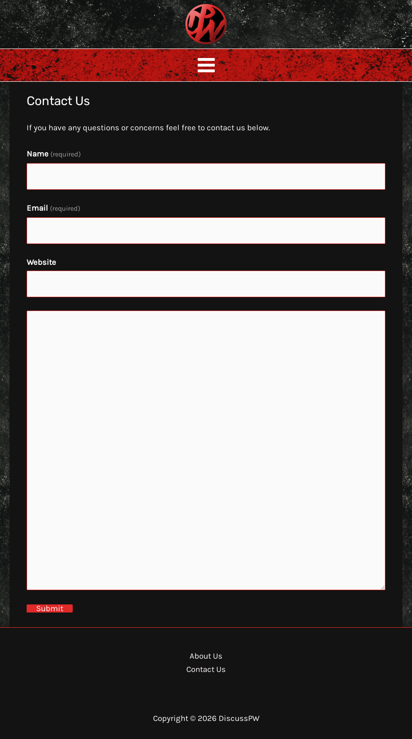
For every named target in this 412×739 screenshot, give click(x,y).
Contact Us (206, 669)
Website (41, 262)
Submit (49, 608)
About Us (206, 656)
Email (53, 208)
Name (54, 153)
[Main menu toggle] (206, 65)
